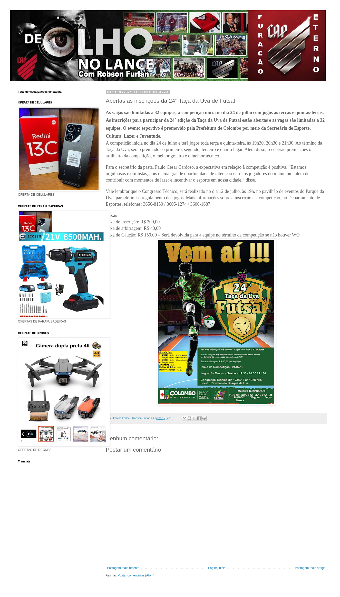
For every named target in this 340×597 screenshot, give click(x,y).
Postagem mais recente (123, 568)
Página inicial (217, 568)
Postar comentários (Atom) (136, 575)
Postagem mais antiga (310, 568)
